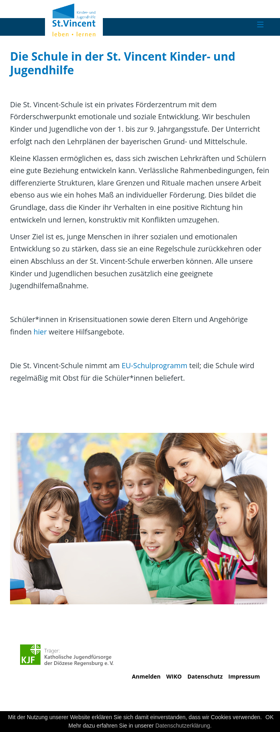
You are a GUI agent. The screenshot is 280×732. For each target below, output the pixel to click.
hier (41, 331)
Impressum (244, 676)
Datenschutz (205, 676)
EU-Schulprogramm (155, 365)
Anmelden (146, 676)
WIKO (174, 676)
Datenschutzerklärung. (183, 725)
